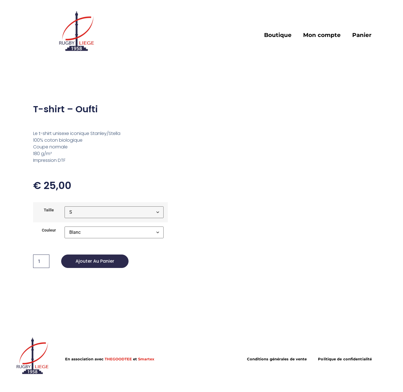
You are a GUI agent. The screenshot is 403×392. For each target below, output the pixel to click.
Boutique (278, 35)
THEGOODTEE (118, 359)
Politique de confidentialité (345, 359)
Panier (362, 35)
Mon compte (322, 35)
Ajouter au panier (94, 261)
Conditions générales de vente (277, 359)
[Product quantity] (41, 261)
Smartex (146, 359)
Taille (49, 210)
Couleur (49, 230)
